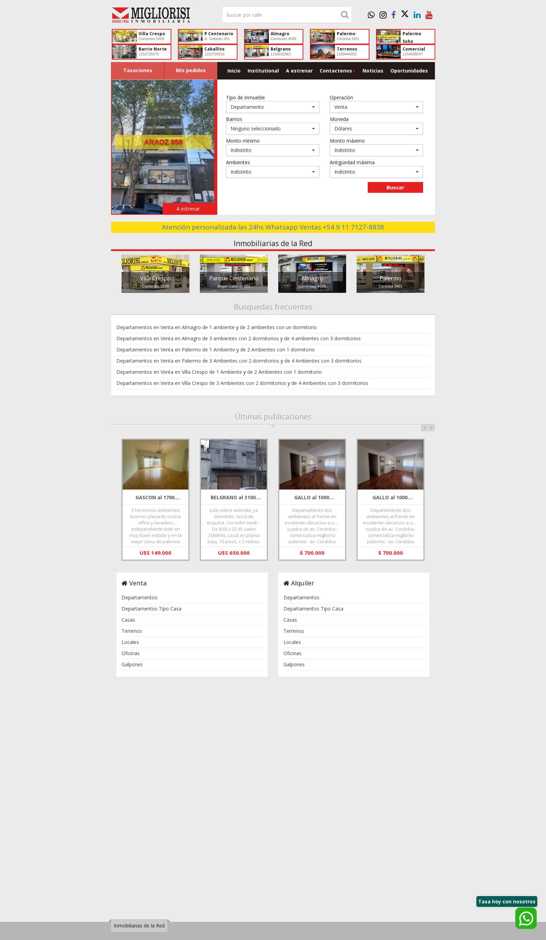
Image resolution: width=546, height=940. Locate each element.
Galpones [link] (132, 664)
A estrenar (299, 70)
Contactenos (338, 70)
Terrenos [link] (132, 631)
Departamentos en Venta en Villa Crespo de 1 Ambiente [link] (179, 372)
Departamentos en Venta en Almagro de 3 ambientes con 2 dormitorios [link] (197, 338)
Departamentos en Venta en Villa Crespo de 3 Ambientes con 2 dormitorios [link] (201, 383)
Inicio (234, 70)
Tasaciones (137, 70)
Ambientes (238, 162)
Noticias (372, 70)
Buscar (395, 187)
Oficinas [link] (131, 653)
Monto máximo (347, 140)
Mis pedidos (191, 70)
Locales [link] (130, 642)
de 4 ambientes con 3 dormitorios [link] (322, 338)
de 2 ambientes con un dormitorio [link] (278, 327)
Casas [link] (128, 619)
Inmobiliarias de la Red (139, 925)
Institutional (263, 70)
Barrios (234, 119)
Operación (341, 97)
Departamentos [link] (139, 597)
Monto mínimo (243, 140)
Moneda (339, 119)
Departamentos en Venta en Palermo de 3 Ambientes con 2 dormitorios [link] (197, 360)
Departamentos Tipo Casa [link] (151, 608)
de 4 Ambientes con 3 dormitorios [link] (322, 360)
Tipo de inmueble (245, 97)
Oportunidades (409, 70)
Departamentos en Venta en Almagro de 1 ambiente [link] (175, 327)
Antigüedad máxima (352, 162)
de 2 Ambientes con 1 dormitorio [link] (277, 349)
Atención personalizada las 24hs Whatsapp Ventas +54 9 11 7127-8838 (273, 227)
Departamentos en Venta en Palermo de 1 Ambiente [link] (175, 349)
